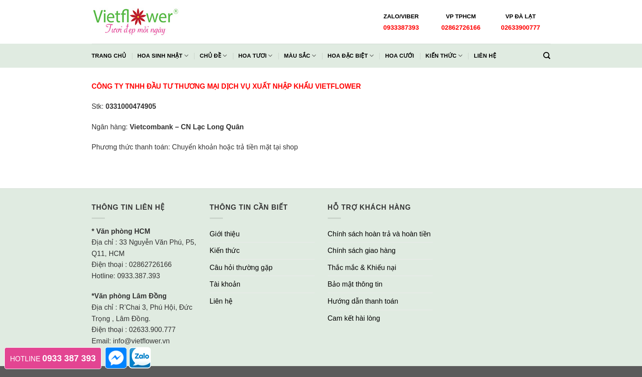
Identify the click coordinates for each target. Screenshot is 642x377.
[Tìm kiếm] (546, 55)
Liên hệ (485, 55)
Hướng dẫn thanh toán (363, 301)
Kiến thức (444, 56)
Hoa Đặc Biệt (350, 56)
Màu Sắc (300, 56)
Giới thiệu (225, 234)
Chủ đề (213, 56)
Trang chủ (109, 55)
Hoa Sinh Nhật (162, 56)
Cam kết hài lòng (354, 318)
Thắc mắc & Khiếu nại (362, 267)
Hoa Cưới (399, 55)
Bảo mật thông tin (355, 284)
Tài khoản (225, 284)
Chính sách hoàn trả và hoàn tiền (379, 234)
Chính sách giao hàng (362, 250)
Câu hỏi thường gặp (241, 267)
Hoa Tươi (255, 56)
